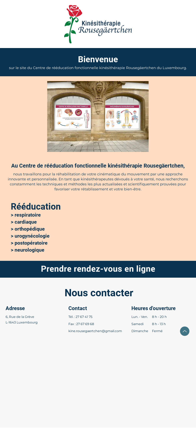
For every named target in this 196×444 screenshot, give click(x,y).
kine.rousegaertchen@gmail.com (95, 331)
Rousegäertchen (141, 68)
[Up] (184, 331)
